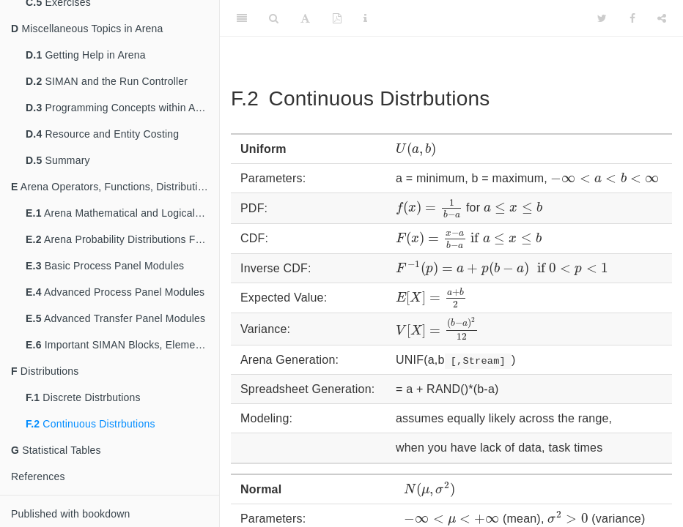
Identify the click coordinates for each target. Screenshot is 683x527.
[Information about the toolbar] (365, 18)
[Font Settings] (305, 18)
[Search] (273, 18)
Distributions (44, 371)
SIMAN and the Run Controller (107, 81)
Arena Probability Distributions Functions (122, 239)
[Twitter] (602, 18)
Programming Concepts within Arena (121, 107)
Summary (58, 160)
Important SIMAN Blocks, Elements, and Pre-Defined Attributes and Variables (122, 345)
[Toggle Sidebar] (242, 18)
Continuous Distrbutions (90, 424)
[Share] (661, 18)
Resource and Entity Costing (102, 134)
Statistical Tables (56, 450)
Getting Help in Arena (86, 55)
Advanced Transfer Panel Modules (115, 318)
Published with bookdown (70, 514)
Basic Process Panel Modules (105, 266)
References (38, 476)
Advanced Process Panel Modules (115, 292)
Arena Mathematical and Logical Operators (122, 213)
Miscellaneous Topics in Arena (87, 28)
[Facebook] (632, 18)
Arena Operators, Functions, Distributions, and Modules (115, 187)
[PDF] (337, 18)
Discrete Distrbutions (83, 397)
